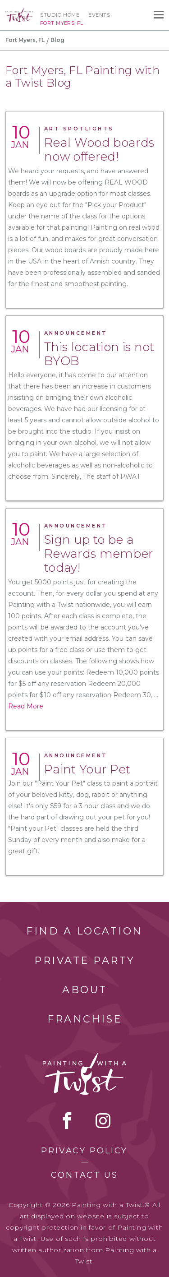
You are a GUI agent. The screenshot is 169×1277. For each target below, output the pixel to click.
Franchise (84, 1019)
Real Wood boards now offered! (99, 149)
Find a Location (84, 931)
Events (99, 15)
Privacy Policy (84, 1151)
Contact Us (84, 1175)
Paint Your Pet (87, 769)
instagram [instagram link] (103, 1120)
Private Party (84, 960)
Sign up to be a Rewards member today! (98, 553)
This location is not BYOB (99, 354)
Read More (25, 706)
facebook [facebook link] (67, 1120)
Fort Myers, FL (25, 40)
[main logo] (19, 12)
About (84, 990)
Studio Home (59, 15)
